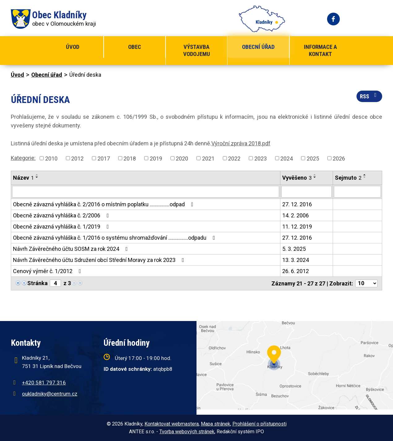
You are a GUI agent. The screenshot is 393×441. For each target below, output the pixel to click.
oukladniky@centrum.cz (49, 394)
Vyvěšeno (297, 177)
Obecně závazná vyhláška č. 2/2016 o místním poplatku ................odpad (104, 204)
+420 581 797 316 (44, 382)
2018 (129, 158)
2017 (103, 158)
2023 (260, 158)
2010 (51, 158)
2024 (286, 158)
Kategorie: (23, 158)
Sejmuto (348, 177)
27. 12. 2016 (297, 204)
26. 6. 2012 (295, 271)
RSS (369, 96)
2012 (77, 158)
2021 (208, 158)
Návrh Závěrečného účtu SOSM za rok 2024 (71, 249)
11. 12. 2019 (297, 226)
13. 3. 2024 (295, 260)
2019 (156, 158)
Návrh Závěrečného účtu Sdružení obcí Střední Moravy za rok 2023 (100, 260)
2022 (234, 158)
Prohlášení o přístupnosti (259, 424)
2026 (339, 158)
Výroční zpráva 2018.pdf (240, 143)
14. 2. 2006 (295, 215)
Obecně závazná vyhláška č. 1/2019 (62, 226)
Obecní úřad (258, 46)
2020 (182, 158)
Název (23, 177)
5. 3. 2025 (294, 249)
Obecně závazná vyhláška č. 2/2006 (62, 215)
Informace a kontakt (320, 50)
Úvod (72, 46)
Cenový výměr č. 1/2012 (48, 271)
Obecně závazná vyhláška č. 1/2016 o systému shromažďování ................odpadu (115, 237)
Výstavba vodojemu (196, 50)
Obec (134, 46)
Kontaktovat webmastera (172, 424)
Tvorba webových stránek (186, 432)
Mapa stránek (215, 424)
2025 (313, 158)
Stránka (37, 283)
